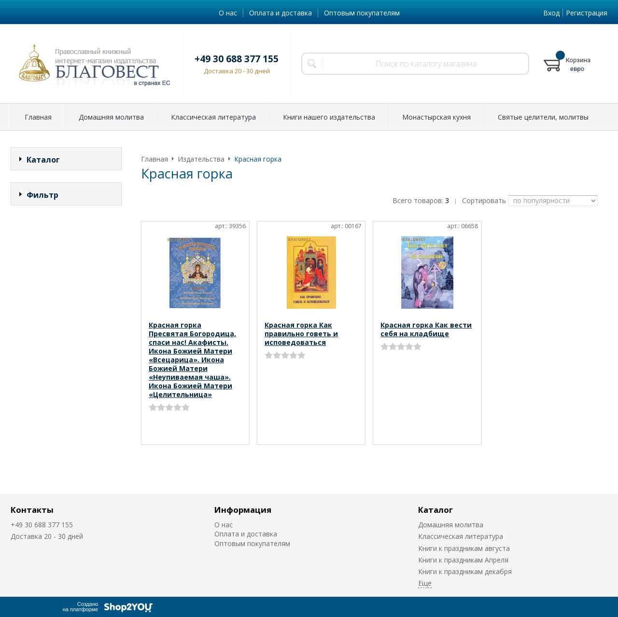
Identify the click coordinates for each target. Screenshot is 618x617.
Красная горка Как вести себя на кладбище (426, 329)
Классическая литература (213, 117)
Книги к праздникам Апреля (463, 559)
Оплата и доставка (280, 12)
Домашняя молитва (111, 117)
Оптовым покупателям (362, 12)
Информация (242, 509)
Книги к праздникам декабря (465, 571)
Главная (38, 117)
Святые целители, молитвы (543, 117)
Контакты (32, 509)
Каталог (435, 509)
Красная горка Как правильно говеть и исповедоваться (301, 333)
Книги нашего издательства (329, 117)
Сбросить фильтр (66, 277)
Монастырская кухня (436, 117)
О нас (228, 12)
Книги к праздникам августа (464, 548)
